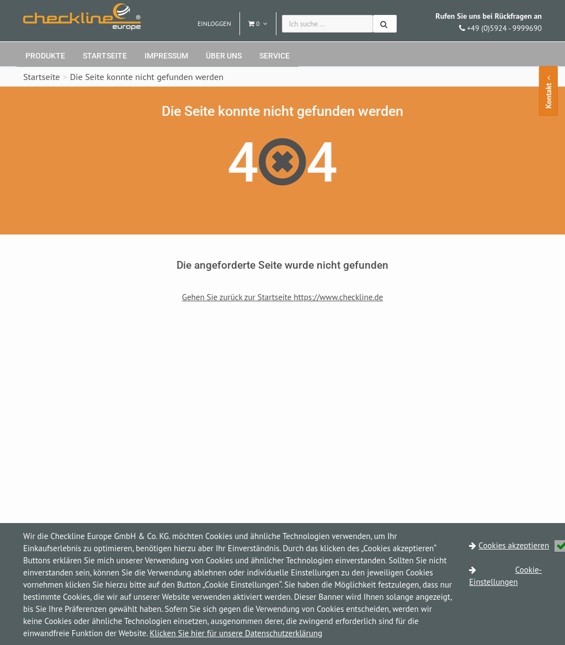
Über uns (224, 55)
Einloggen (214, 23)
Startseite (105, 55)
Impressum (166, 55)
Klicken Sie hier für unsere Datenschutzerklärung (236, 633)
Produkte (45, 55)
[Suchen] (385, 24)
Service (274, 55)
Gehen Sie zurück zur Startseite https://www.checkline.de (282, 297)
